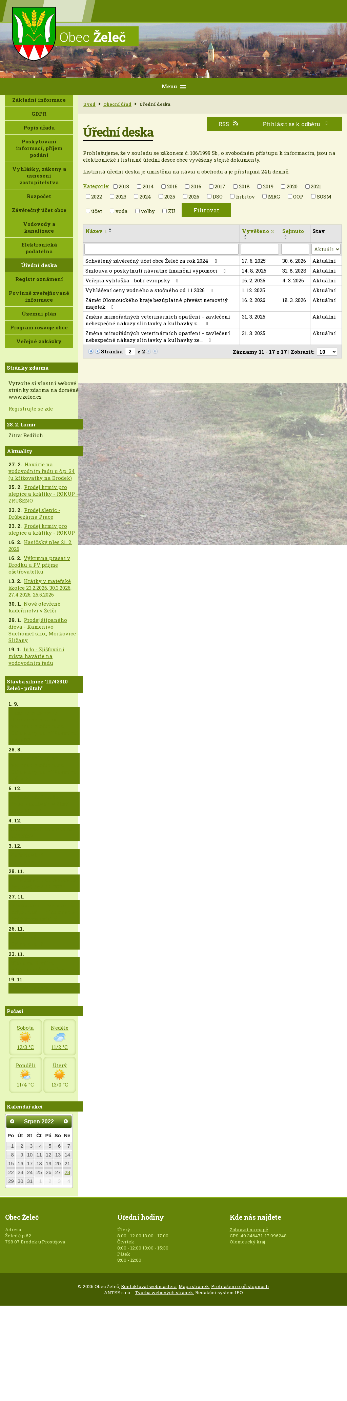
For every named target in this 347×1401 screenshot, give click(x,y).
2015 (172, 186)
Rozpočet (39, 196)
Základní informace (39, 99)
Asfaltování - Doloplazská (28, 858)
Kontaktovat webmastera (149, 1286)
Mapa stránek (194, 1286)
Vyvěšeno (258, 231)
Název (96, 231)
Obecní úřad (117, 104)
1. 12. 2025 (253, 290)
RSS (229, 123)
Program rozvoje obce (39, 327)
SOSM (324, 196)
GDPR (39, 113)
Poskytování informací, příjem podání (39, 148)
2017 (220, 186)
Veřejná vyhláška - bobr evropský (132, 280)
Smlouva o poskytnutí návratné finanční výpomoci (156, 270)
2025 (169, 196)
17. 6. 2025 (254, 260)
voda (122, 211)
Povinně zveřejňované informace (39, 296)
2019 (268, 186)
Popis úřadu (39, 127)
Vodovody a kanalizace (39, 227)
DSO (218, 196)
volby (148, 211)
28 (67, 1172)
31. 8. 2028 (294, 270)
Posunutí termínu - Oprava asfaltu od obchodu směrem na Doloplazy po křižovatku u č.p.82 (44, 726)
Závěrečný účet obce (39, 210)
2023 (121, 196)
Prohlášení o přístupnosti (240, 1286)
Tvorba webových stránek (164, 1292)
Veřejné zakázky (39, 341)
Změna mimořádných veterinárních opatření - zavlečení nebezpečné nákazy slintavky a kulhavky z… (157, 320)
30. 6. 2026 (294, 260)
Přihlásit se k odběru (296, 123)
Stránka (112, 351)
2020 (292, 186)
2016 (196, 186)
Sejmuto (293, 231)
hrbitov (245, 196)
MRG (274, 196)
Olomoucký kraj (247, 1242)
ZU (171, 211)
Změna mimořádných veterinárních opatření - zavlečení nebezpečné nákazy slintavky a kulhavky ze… (157, 336)
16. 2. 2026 (253, 280)
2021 (316, 186)
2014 (148, 186)
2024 (145, 196)
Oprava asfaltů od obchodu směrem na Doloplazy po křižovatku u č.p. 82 (44, 768)
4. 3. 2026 (293, 280)
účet (96, 211)
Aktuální (324, 260)
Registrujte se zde (30, 408)
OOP (298, 196)
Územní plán (39, 313)
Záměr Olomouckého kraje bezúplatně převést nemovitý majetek (156, 303)
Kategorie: (96, 185)
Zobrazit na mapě (249, 1230)
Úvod (89, 104)
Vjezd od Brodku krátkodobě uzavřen (37, 966)
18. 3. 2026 (294, 300)
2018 (244, 186)
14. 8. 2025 (254, 270)
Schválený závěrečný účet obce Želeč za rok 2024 (152, 260)
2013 (124, 186)
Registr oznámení (39, 279)
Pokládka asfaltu (34, 988)
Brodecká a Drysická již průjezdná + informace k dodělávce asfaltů (43, 912)
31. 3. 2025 (253, 316)
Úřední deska (39, 265)
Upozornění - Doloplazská (28, 941)
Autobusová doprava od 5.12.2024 (42, 832)
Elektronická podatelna (39, 248)
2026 (193, 196)
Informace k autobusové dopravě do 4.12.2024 (43, 883)
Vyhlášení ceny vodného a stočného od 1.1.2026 (150, 290)
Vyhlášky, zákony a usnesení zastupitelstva (39, 175)
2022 (96, 196)
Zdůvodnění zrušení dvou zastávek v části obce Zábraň (40, 804)
